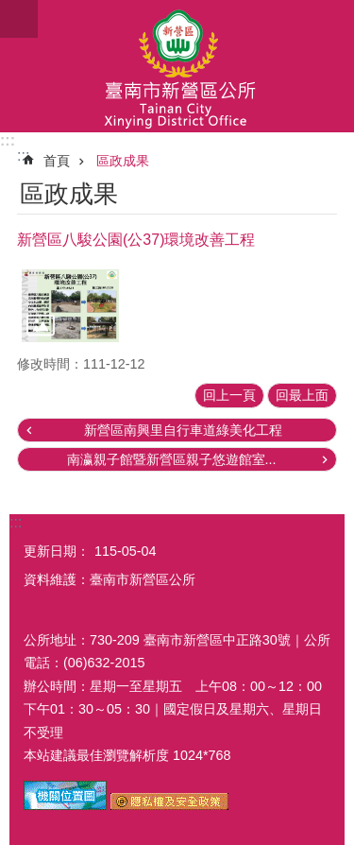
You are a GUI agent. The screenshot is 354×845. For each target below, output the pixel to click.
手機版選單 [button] (19, 19)
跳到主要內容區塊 (9, 9)
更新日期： (57, 551)
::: (7, 140)
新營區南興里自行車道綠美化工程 (183, 430)
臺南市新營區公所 (177, 66)
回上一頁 (229, 395)
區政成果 (122, 160)
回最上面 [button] (302, 395)
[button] (70, 305)
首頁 (56, 160)
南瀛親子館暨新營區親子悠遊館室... (172, 459)
